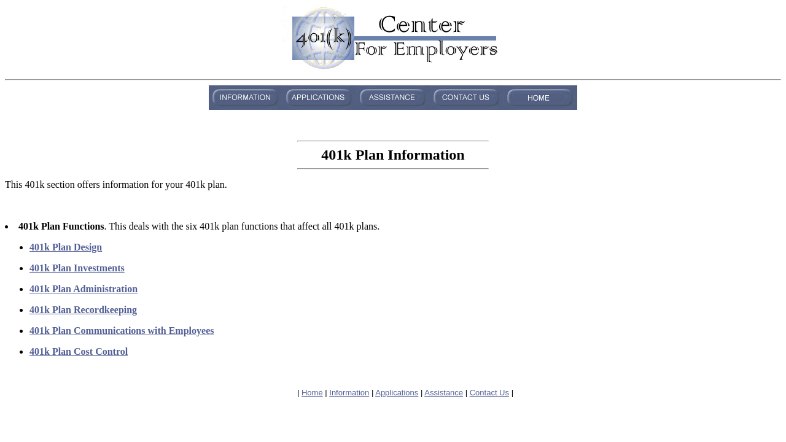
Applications (396, 392)
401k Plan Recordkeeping (83, 309)
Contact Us (489, 392)
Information (349, 392)
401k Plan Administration (83, 289)
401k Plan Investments (77, 268)
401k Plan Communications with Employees (121, 330)
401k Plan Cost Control (78, 351)
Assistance (443, 392)
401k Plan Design (65, 247)
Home (312, 392)
